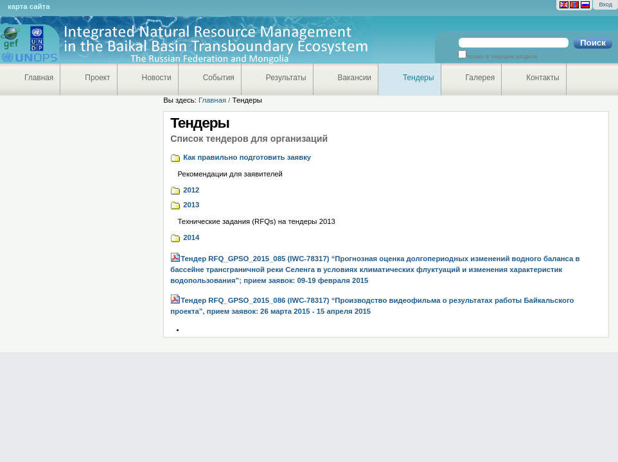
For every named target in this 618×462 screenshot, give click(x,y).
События (218, 77)
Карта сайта (28, 6)
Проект (97, 77)
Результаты (286, 77)
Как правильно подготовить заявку (247, 157)
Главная (38, 77)
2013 (191, 205)
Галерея (480, 77)
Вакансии (355, 77)
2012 (191, 190)
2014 (191, 237)
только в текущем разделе (502, 56)
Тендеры (418, 77)
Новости (157, 77)
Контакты (542, 77)
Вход (605, 4)
